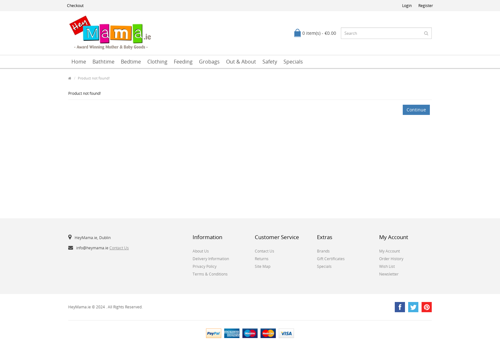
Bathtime (103, 61)
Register (425, 5)
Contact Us (119, 248)
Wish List (387, 266)
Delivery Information (211, 258)
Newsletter (389, 274)
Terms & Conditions (210, 274)
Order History (391, 258)
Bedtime (131, 61)
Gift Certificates (331, 258)
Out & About (241, 61)
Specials (293, 61)
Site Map (262, 266)
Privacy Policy (205, 266)
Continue (416, 110)
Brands (323, 251)
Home (78, 61)
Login (407, 5)
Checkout (75, 5)
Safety (269, 61)
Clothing (157, 61)
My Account (389, 251)
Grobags (209, 61)
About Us (201, 251)
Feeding (183, 61)
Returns (261, 258)
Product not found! (94, 78)
